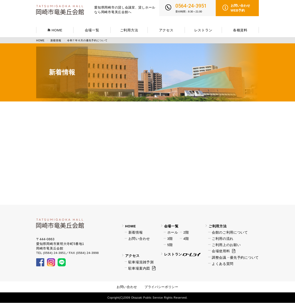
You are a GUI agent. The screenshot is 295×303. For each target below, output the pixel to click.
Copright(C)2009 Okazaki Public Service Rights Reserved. (147, 297)
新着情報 (55, 40)
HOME (40, 40)
